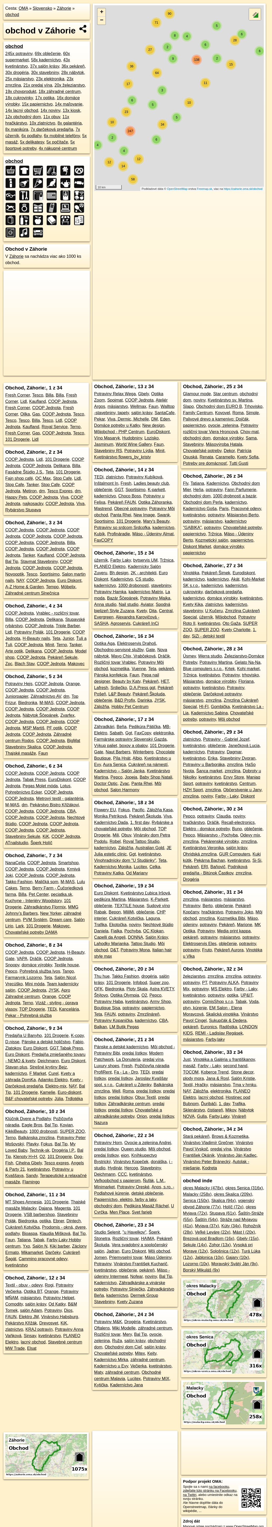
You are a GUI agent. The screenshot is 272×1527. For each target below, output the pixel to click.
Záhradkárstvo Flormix (45, 907)
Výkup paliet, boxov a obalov (121, 745)
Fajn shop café (19, 478)
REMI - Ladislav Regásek (219, 1033)
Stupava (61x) (223, 1213)
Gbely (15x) (248, 1238)
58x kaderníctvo (46, 60)
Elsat (32, 1348)
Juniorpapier (16, 696)
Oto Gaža (231, 623)
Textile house (66, 965)
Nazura (101, 1122)
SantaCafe (165, 413)
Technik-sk (40, 1150)
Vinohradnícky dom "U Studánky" (125, 860)
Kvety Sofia (248, 457)
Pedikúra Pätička (145, 726)
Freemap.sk (204, 188)
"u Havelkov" (135, 1232)
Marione (244, 924)
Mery (127, 1334)
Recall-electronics (238, 822)
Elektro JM (29, 1316)
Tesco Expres (59, 491)
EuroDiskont (59, 779)
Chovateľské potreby (113, 1353)
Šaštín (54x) (206, 1219)
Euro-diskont (69, 1092)
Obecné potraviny (130, 508)
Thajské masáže (20, 753)
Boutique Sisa (107, 1008)
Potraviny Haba (108, 1001)
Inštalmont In (106, 483)
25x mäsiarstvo (19, 79)
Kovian (66, 1125)
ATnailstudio (16, 843)
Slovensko (42, 8)
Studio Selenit (107, 1232)
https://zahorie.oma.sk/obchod (243, 188)
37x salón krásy (44, 66)
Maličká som (46, 881)
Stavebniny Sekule (22, 836)
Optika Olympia (124, 995)
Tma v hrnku (244, 1085)
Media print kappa (234, 931)
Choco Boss (129, 496)
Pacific (138, 810)
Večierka (138, 1366)
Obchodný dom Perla (202, 502)
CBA (71, 811)
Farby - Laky (227, 796)
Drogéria (132, 1322)
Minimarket (104, 1187)
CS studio (144, 579)
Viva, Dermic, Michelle (128, 419)
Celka (154, 866)
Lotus (65, 786)
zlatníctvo (14, 1329)
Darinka (145, 700)
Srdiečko (118, 687)
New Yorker (50, 913)
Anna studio (105, 604)
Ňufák (148, 1180)
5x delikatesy (32, 142)
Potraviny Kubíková (144, 477)
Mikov (230, 1110)
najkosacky (33, 503)
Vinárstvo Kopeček (130, 1161)
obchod (12, 14)
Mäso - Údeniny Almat (153, 534)
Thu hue (102, 976)
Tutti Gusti (238, 463)
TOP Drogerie (32, 1009)
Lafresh (101, 687)
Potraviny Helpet (58, 1298)
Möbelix (68, 587)
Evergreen (104, 617)
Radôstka (228, 1027)
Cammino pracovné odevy (43, 1259)
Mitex (140, 1353)
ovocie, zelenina (223, 425)
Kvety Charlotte (236, 629)
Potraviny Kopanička (113, 1020)
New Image (144, 515)
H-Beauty (75, 952)
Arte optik (14, 651)
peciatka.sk (61, 894)
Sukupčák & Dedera (227, 1020)
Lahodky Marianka (111, 943)
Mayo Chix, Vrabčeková (133, 656)
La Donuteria (128, 1059)
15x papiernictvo (37, 104)
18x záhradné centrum (59, 91)
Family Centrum (198, 413)
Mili (116, 835)
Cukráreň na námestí (148, 764)
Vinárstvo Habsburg (59, 1316)
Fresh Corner (17, 395)
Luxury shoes (106, 1066)
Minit (49, 645)
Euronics (209, 1027)
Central (166, 611)
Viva (64, 497)
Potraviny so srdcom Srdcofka (122, 527)
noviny (135, 924)
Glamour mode (197, 394)
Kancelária (69, 1009)
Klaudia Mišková (55, 1233)
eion (125, 1155)
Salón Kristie (243, 1078)
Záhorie (64, 8)
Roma (128, 1091)
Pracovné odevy (246, 508)
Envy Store (234, 777)
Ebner (58, 1221)
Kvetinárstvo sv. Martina (230, 400)
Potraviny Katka (109, 873)
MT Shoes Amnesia (23, 1202)
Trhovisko (253, 406)
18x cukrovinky (19, 98)
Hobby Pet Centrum (130, 706)
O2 (42, 1156)
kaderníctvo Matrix (146, 592)
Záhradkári (104, 726)
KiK (45, 836)
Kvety (142, 611)
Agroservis (120, 623)
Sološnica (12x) (224, 1251)
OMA (23, 8)
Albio (137, 758)
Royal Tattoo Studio (141, 841)
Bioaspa (29, 1233)
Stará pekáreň (196, 1136)
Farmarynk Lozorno (23, 977)
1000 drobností (43, 1131)
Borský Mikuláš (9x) (201, 1270)
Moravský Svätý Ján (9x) (234, 1264)
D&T (114, 950)
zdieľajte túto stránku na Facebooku (209, 1491)
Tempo (52, 587)
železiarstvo (194, 976)
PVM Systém (35, 919)
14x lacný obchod (21, 110)
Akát (235, 579)
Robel (115, 841)
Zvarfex (67, 715)
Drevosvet (48, 1323)
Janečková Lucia (244, 745)
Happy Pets (16, 497)
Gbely (143, 394)
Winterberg (143, 752)
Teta (50, 472)
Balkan (100, 1027)
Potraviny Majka (155, 598)
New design (153, 425)
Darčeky (53, 1252)
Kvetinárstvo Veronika (203, 848)
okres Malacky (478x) (203, 1188)
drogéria (149, 976)
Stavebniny (150, 1168)
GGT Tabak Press (66, 1048)
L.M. (160, 1180)
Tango (68, 971)
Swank (163, 515)
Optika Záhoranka (155, 502)
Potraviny (53, 1310)
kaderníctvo (16, 1073)
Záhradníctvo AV (46, 696)
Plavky (32, 1144)
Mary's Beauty (156, 521)
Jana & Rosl (217, 1078)
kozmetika (119, 668)
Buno (237, 829)
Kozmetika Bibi (231, 918)
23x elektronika (50, 79)
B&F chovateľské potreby (28, 1098)
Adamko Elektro (53, 1080)
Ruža (117, 1340)
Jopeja (131, 777)
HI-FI (204, 706)
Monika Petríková (110, 816)
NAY (20, 580)
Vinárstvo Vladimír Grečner (208, 1142)
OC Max (43, 478)
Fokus (46, 1144)
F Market (38, 1073)
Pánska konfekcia (110, 675)
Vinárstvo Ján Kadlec (236, 1155)
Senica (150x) (196, 1200)
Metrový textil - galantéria (59, 798)
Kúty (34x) (231, 1226)
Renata (206, 457)
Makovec (76, 663)
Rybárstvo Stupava (23, 510)
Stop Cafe (62, 478)
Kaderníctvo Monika (112, 866)
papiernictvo (153, 1008)
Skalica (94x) (223, 1200)
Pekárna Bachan (209, 860)
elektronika (163, 733)
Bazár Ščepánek (122, 598)
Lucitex (140, 866)
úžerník (101, 560)
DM (154, 419)
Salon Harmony (124, 790)
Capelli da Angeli (109, 937)
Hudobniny (132, 438)
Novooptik (14, 574)
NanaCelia (15, 863)
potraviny (131, 1008)
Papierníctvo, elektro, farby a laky (125, 1199)
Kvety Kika (193, 604)
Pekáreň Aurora (229, 950)
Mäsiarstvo (138, 899)
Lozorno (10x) (196, 1264)
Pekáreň (151, 681)
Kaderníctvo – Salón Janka (119, 771)
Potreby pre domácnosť (205, 463)
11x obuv (51, 117)
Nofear (136, 1276)
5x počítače (57, 142)
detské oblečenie (147, 1193)
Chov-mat (249, 431)
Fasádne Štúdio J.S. (24, 472)
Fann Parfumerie (240, 489)
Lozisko (151, 438)
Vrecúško (14, 984)
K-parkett (156, 489)
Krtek (230, 668)
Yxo (26, 1246)
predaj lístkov (134, 1053)
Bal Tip (11, 561)
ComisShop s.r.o (217, 1001)
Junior (68, 638)
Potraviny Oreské (133, 1187)
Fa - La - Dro (126, 1072)
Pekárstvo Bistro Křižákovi (54, 805)
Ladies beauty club (151, 483)
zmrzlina (213, 700)
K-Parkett (159, 899)
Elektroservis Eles (199, 943)
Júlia (59, 1098)
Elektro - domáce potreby (206, 829)
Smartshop (68, 863)
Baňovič (217, 866)
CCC (122, 1174)
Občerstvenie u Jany (242, 790)
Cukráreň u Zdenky (133, 1085)
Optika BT (33, 1291)
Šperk (154, 1232)
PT (204, 982)
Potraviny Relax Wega (115, 394)
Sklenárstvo (194, 1110)
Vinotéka (191, 573)
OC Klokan (153, 931)
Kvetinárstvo (154, 1322)
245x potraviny (18, 53)
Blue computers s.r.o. (202, 668)
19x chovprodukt (20, 91)
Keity (151, 1353)
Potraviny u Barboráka (204, 764)
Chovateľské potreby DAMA (31, 932)
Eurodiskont (243, 573)
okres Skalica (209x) (233, 1194)
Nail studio (128, 604)
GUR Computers (234, 854)
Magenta (62, 1208)
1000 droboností (133, 585)
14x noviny (50, 110)
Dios (68, 1310)
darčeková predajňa (223, 592)
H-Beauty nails (36, 638)
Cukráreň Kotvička (22, 1227)
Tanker (32, 484)
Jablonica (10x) (209, 1257)
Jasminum (103, 444)
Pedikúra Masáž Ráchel (146, 1206)
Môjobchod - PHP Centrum (119, 431)
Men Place (120, 1212)
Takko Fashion (18, 881)
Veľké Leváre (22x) (213, 1232)
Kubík (99, 534)
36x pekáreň (73, 66)
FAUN (11, 1316)
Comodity (14, 1304)
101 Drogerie (17, 439)
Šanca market (209, 771)
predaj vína (153, 1059)
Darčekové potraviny (222, 694)
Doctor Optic (106, 783)
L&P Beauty (119, 694)
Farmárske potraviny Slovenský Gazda (130, 739)
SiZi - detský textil (208, 636)
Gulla (202, 1116)
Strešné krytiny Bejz (48, 1067)
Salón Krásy (156, 937)
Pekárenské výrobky (220, 841)
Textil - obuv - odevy (23, 1285)
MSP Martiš (33, 728)
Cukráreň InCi (146, 623)
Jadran (112, 1251)
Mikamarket (32, 1252)
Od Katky (57, 1304)
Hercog (131, 1168)
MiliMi (128, 912)
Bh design (119, 573)
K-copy (77, 1035)
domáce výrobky (37, 965)
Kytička (101, 1385)
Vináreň (239, 1116)
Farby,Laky (219, 1116)
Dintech (73, 1221)
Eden (165, 419)
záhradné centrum (155, 1328)
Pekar (99, 419)
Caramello (225, 457)
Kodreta (209, 1168)
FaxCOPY (103, 540)
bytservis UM (145, 560)
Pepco (11, 971)
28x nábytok (72, 72)
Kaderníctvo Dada (111, 822)
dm (42, 491)
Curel (53, 1073)
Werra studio (210, 656)
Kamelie (47, 1092)
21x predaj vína (37, 85)
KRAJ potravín (38, 1329)
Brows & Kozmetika (230, 1136)
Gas (36, 414)
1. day (224, 1103)
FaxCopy (142, 733)
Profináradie (118, 534)
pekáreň (166, 668)
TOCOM (190, 1072)
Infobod (140, 982)
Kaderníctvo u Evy (111, 1366)
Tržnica (166, 560)
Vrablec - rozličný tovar (57, 613)
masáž (189, 1066)
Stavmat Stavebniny (39, 561)
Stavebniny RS (108, 450)
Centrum (247, 783)
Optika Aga (104, 643)
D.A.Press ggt (142, 687)
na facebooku (219, 1487)
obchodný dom (108, 1206)
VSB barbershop (39, 1214)
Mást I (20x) (244, 1232)
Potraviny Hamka (110, 592)
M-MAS (47, 702)
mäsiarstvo (31, 1298)
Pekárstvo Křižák (21, 1323)
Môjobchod (225, 617)
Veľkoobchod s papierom (117, 1180)
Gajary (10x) (237, 1257)
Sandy (31, 1175)
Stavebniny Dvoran (237, 758)
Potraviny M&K (108, 1322)
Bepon (115, 912)
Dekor (229, 450)
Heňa (198, 489)
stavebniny (161, 585)
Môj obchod (145, 829)
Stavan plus (16, 1067)
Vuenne (139, 668)
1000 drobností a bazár (234, 496)
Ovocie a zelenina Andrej (147, 1142)
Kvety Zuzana (130, 1301)
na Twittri (189, 1495)
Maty (98, 1372)
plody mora (193, 1078)
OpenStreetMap (177, 188)
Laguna (153, 918)
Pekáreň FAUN (122, 502)
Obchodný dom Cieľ (123, 1347)
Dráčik (36, 958)
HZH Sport (193, 790)
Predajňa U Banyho (23, 1035)
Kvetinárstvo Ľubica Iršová (145, 893)
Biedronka (27, 702)
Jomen (100, 1257)
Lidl (23, 401)
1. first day (139, 822)
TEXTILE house (129, 905)
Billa (50, 395)
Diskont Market (197, 546)
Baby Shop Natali (156, 777)
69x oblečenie (48, 53)
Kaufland (37, 401)
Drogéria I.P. (63, 1150)
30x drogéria (17, 72)
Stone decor (242, 1072)
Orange (73, 683)
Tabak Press (34, 779)
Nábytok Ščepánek (40, 715)
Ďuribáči (209, 1103)
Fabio (78, 1042)
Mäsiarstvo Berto (243, 515)
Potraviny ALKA (224, 982)
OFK (98, 989)
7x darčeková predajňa (52, 129)
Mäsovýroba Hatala (224, 444)
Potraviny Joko (239, 912)
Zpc (8, 663)
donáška (159, 1161)
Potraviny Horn (108, 1142)
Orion (142, 1116)
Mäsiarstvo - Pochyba (217, 835)
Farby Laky (120, 560)
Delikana (62, 465)
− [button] (101, 20)
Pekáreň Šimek (216, 573)
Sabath (116, 733)
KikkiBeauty (16, 1131)
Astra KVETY (162, 989)
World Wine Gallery (134, 444)
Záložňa (101, 706)
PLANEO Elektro (109, 566)
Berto (208, 905)
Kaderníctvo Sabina (209, 713)
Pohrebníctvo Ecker (23, 792)
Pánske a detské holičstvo (46, 1042)
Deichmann (48, 1061)
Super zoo (159, 982)
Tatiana (24, 1240)
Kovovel (222, 413)
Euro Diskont (69, 580)
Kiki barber (60, 1246)
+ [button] (101, 12)
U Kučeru (214, 611)
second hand (235, 1066)
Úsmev (189, 656)
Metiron (30, 491)
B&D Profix (124, 700)
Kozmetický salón (211, 540)
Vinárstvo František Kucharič (140, 1264)
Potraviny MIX (156, 1378)
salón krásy (35, 1304)
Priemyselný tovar (125, 1257)
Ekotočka (118, 924)
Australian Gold (149, 848)
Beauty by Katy (126, 681)
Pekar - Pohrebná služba (28, 1015)
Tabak (38, 1240)
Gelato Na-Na (247, 662)
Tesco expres (56, 1163)
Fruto (207, 950)
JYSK (53, 990)
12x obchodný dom (23, 117)
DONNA (135, 937)
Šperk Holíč (41, 843)
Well (116, 1091)
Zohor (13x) (220, 1245)
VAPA (22, 958)
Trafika (100, 924)
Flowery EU (105, 810)
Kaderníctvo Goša (200, 508)
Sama (251, 438)
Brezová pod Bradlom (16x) (208, 1238)
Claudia (223, 816)
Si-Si (256, 860)
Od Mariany (137, 873)
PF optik (54, 728)
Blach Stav (25, 663)
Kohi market (248, 668)
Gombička (220, 706)
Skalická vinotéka (222, 1014)
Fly (185, 483)
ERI (204, 866)
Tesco (37, 395)
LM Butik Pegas (124, 1027)
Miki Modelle (124, 1328)
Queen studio (133, 1149)
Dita (153, 611)
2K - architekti (144, 573)
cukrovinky (192, 592)
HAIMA (147, 1238)
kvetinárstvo (38, 1169)
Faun (43, 753)
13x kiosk (71, 110)
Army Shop (160, 1001)
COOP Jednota (62, 401)
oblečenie (103, 489)
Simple (252, 413)
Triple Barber (68, 626)
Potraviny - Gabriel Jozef (226, 739)
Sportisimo (50, 574)
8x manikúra (16, 129)
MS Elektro (221, 989)
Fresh (126, 483)
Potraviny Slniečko (127, 1289)
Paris (224, 508)
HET (165, 681)
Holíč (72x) (233, 1207)
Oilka (25, 414)
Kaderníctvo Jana (126, 1385)
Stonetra (102, 1238)
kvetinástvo (209, 675)
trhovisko (250, 675)
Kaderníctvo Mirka (111, 1359)
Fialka (116, 931)
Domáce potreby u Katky (117, 425)
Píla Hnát (121, 758)
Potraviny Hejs (18, 683)
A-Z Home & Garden (24, 587)
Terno (75, 426)
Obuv (126, 835)
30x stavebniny (45, 72)
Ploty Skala (137, 989)
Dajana (45, 1208)
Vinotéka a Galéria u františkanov (224, 1059)
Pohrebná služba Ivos (40, 971)
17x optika (45, 98)
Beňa (121, 726)
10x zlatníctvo (42, 123)
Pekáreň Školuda (149, 694)
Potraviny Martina (216, 662)
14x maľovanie (68, 104)
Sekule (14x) (195, 1245)
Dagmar (234, 752)
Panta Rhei (120, 515)
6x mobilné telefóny (62, 136)
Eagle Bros (32, 1125)
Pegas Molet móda (40, 786)
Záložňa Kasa (160, 810)
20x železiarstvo (70, 85)
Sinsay (30, 1335)
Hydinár (115, 1168)
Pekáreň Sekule (62, 657)
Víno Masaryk (107, 438)
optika (45, 1221)
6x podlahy (31, 136)
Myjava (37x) (207, 1226)
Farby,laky (215, 1039)
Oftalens (102, 1328)
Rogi (49, 1285)
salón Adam (31, 1310)
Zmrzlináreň (148, 1014)
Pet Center (39, 894)
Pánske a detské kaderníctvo (121, 1047)
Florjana (246, 681)
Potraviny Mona (135, 950)
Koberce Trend (215, 1072)
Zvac (124, 783)
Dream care (61, 919)
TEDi (52, 1009)
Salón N (39, 1246)
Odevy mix (250, 835)
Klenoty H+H (25, 1156)
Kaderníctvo (121, 579)
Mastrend (103, 508)
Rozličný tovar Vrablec (115, 662)
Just (187, 1059)
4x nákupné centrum (58, 148)
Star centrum (225, 394)
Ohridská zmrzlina (200, 854)
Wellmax (138, 406)
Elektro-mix (55, 1086)
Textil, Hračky (195, 1085)
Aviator (146, 604)
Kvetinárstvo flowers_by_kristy (122, 457)
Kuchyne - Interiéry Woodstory (33, 900)
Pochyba (132, 931)
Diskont (248, 796)
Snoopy (12, 965)
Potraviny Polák (28, 632)
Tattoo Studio (143, 943)
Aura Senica (114, 764)
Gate (9, 958)
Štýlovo (101, 995)
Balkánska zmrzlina (36, 1137)
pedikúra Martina (109, 899)
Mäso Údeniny (158, 1257)
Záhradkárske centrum (129, 1103)
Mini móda (35, 984)
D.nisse (12, 1042)
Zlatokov (13, 1048)
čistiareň (215, 1110)
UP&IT (246, 995)
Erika (212, 758)
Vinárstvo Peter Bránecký (206, 1161)
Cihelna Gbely (29, 1163)
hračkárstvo (194, 822)
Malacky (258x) (197, 1194)
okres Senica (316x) (244, 1188)
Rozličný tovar (125, 1238)
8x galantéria (69, 123)
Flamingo (31, 1182)
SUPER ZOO (72, 1131)
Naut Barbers (118, 752)
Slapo (188, 406)
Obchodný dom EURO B (219, 406)
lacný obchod (33, 1342)
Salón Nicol (65, 977)
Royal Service (55, 426)
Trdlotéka (74, 1098)
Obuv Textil (145, 1097)
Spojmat (115, 400)
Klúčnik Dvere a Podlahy (28, 1118)
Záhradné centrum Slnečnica (32, 593)
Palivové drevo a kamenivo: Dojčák (216, 419)
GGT (118, 489)
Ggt (128, 733)
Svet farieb (142, 1212)
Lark (20, 926)
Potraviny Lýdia (138, 450)
